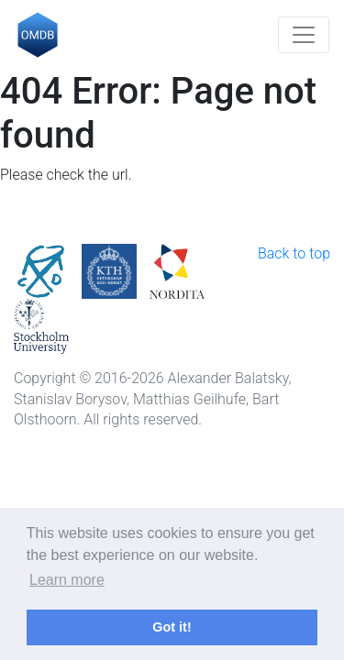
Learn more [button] (67, 580)
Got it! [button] (171, 627)
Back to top (294, 253)
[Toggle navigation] (303, 34)
